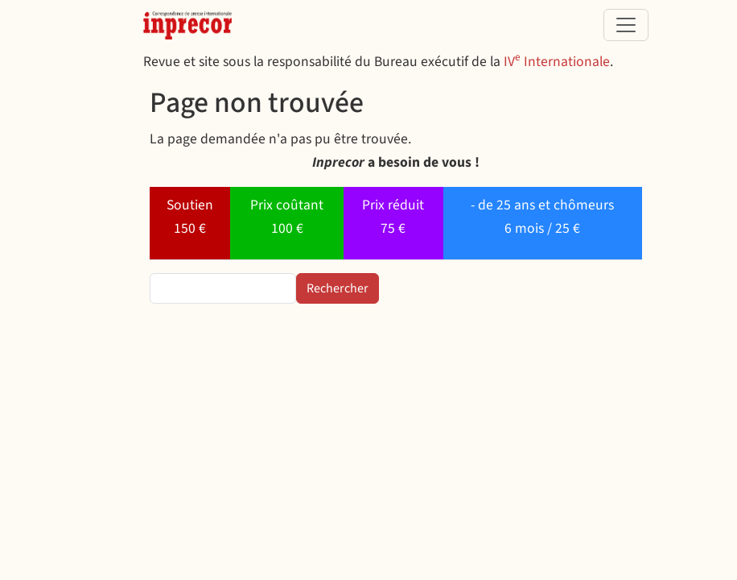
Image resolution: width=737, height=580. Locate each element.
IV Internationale (557, 62)
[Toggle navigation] (625, 25)
